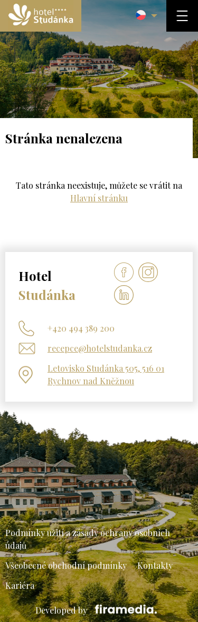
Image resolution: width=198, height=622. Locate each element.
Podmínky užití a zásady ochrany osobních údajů (87, 539)
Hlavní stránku (99, 197)
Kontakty (155, 565)
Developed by (99, 610)
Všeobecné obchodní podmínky (66, 565)
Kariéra (19, 585)
